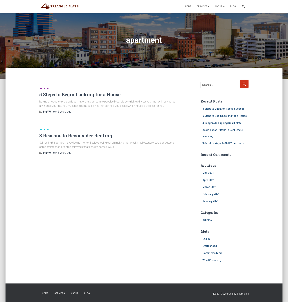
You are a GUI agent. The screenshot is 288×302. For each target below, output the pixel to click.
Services (203, 6)
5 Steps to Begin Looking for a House (79, 94)
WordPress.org (211, 260)
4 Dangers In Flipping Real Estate (222, 123)
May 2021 (208, 172)
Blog (233, 6)
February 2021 (211, 194)
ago (64, 111)
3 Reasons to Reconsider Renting (75, 136)
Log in (206, 238)
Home (188, 6)
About (220, 6)
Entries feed (209, 245)
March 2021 (209, 187)
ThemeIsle (243, 293)
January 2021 (210, 201)
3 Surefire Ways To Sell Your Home (223, 143)
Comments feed (212, 253)
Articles (44, 88)
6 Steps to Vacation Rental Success (223, 108)
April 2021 (208, 180)
